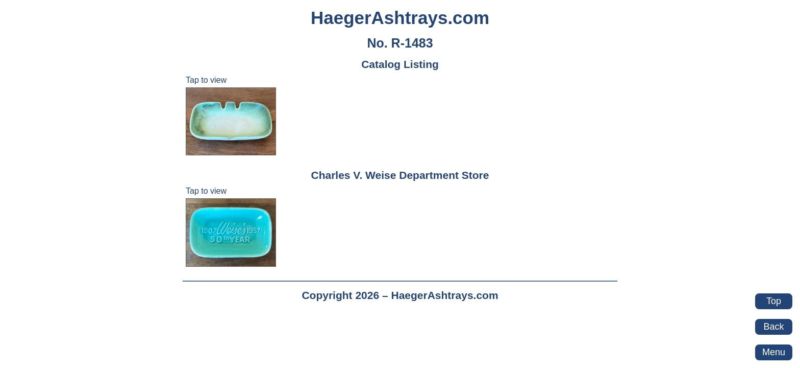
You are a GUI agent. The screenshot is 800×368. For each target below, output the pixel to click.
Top (773, 301)
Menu (773, 352)
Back (773, 326)
